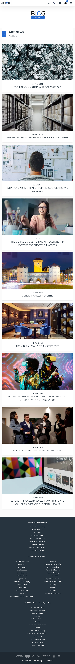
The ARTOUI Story (37, 631)
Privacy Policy (37, 619)
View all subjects (22, 561)
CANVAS (37, 533)
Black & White (22, 590)
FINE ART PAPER (37, 550)
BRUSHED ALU (37, 536)
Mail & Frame (37, 613)
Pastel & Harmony (53, 593)
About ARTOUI (37, 607)
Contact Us (37, 636)
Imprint (37, 616)
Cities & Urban (53, 567)
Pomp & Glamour (53, 570)
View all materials (37, 527)
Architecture (22, 573)
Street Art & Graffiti (53, 564)
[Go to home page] (5, 3)
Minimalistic (22, 576)
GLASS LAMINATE (37, 538)
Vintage (53, 561)
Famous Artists (37, 645)
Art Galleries (37, 642)
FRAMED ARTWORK (37, 547)
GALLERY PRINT (37, 544)
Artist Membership (37, 639)
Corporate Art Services (37, 633)
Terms (37, 622)
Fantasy (53, 585)
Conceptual (22, 585)
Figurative (22, 579)
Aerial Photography (22, 582)
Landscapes (22, 570)
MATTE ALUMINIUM (37, 541)
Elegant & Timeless (53, 579)
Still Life (53, 590)
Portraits (22, 564)
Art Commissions (37, 610)
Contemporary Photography (22, 596)
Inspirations (53, 576)
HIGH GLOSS (37, 530)
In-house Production (37, 625)
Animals (53, 587)
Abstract (22, 567)
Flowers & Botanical (53, 582)
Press (37, 628)
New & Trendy (53, 573)
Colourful (22, 587)
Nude (22, 593)
